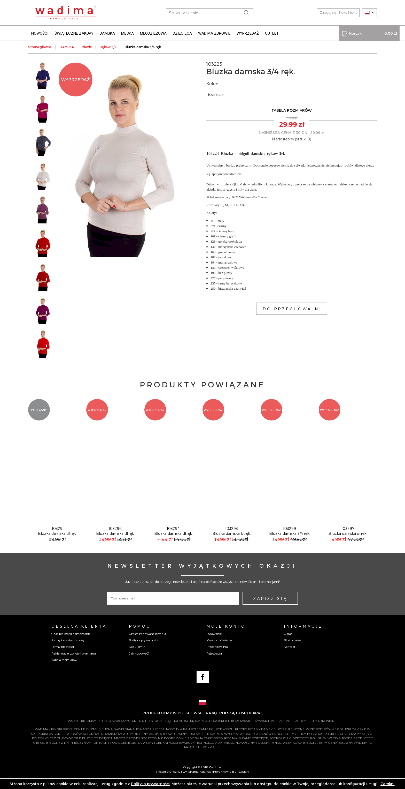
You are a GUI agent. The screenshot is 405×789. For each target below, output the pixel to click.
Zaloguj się (328, 12)
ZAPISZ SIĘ (270, 605)
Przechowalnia (217, 654)
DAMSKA (107, 33)
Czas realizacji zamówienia (71, 641)
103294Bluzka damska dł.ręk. (173, 538)
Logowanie (214, 641)
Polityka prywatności (143, 647)
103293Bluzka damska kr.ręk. (231, 538)
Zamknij (387, 784)
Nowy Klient (348, 12)
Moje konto (226, 633)
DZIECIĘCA (182, 33)
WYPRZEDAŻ (248, 33)
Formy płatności (62, 654)
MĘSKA (127, 33)
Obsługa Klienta (79, 633)
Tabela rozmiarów (64, 667)
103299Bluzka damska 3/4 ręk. (289, 538)
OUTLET (272, 33)
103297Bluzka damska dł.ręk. (348, 538)
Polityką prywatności (150, 784)
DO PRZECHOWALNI (292, 308)
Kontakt (289, 654)
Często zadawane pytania (147, 641)
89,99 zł (57, 546)
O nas (288, 641)
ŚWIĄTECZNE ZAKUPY (74, 33)
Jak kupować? (139, 660)
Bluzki (87, 46)
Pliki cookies (292, 647)
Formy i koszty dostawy (67, 647)
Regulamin (137, 654)
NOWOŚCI (39, 33)
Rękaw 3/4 (108, 46)
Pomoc (139, 633)
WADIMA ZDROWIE (214, 33)
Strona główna (40, 46)
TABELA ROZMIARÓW (291, 110)
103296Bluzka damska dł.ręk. (115, 538)
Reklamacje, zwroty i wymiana (73, 660)
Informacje (303, 633)
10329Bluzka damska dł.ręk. (57, 538)
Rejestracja (214, 660)
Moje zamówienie (219, 647)
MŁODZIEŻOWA (153, 33)
